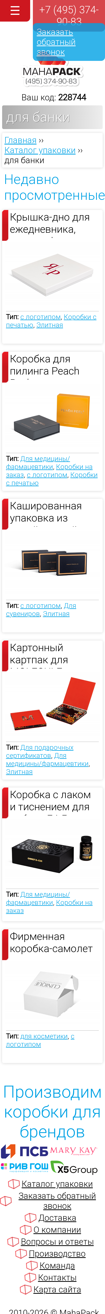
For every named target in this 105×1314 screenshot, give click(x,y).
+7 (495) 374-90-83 (69, 16)
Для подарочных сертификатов (39, 751)
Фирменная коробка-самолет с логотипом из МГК (51, 943)
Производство (57, 1254)
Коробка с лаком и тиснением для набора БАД (50, 801)
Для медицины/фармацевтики (38, 463)
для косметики (44, 1036)
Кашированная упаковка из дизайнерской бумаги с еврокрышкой (46, 513)
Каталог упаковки (57, 1184)
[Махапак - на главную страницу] (52, 85)
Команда (57, 1266)
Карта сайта (57, 1290)
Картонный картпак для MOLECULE (39, 654)
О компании (57, 1230)
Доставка (57, 1218)
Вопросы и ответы (57, 1242)
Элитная (49, 325)
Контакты (57, 1278)
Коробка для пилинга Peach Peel (44, 366)
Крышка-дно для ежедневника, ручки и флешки (50, 224)
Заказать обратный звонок (56, 42)
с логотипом (40, 317)
